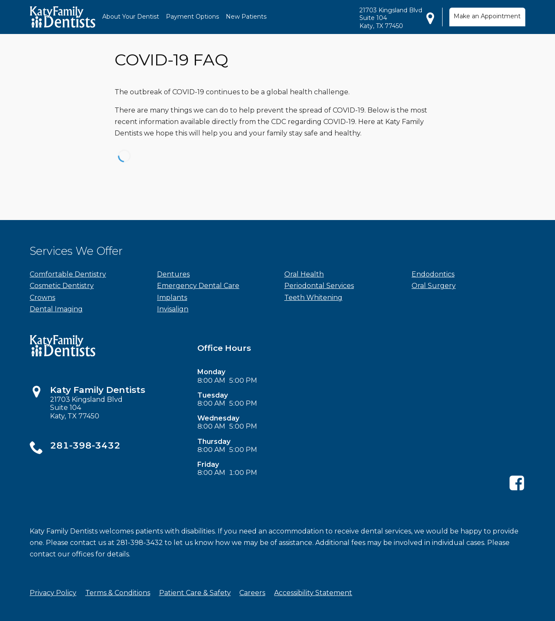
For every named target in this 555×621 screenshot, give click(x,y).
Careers (252, 593)
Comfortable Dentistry (68, 274)
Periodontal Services (319, 286)
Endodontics (433, 274)
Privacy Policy (53, 593)
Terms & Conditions (117, 593)
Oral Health (304, 274)
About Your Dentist (130, 16)
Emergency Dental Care (198, 286)
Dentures (173, 274)
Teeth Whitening (313, 298)
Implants (172, 298)
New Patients (246, 16)
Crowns (42, 298)
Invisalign (172, 309)
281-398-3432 (85, 445)
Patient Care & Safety (195, 593)
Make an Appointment (487, 16)
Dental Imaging (56, 309)
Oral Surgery (434, 286)
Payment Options (192, 16)
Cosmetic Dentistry (62, 286)
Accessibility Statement (313, 593)
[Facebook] (516, 489)
